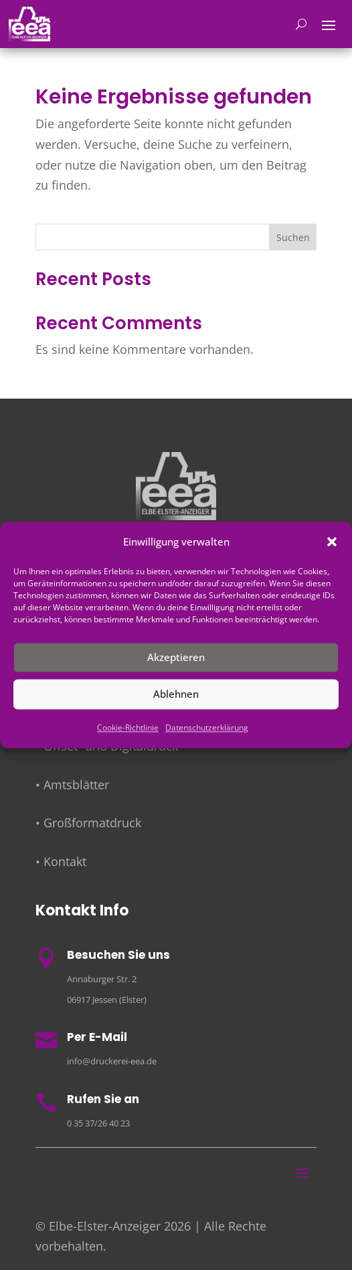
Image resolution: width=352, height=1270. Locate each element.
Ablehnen (176, 694)
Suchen (293, 237)
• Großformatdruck (88, 823)
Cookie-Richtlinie (128, 727)
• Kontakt (60, 861)
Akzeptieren (176, 657)
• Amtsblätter (72, 785)
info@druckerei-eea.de (112, 1061)
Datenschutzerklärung (206, 727)
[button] (332, 542)
